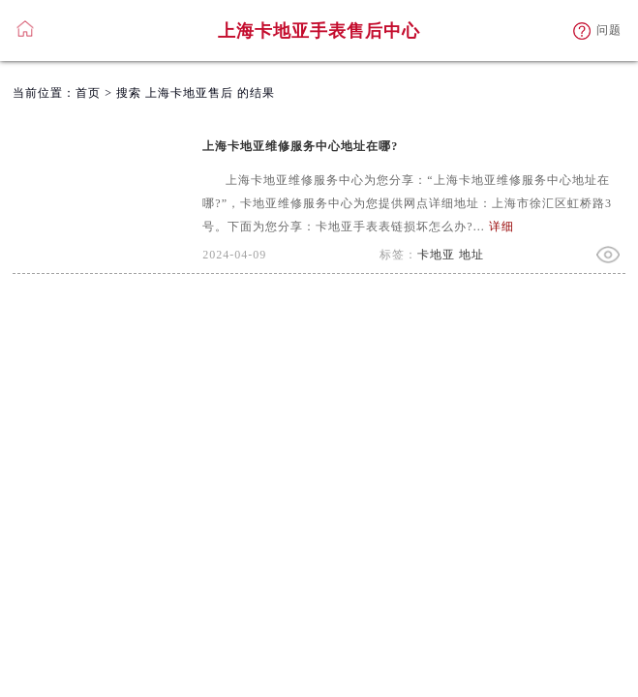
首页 (88, 93)
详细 (501, 226)
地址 (471, 254)
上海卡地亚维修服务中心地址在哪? (300, 146)
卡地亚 (436, 254)
